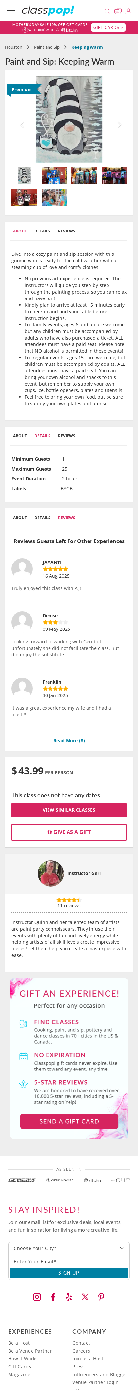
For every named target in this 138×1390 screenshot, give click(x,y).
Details (42, 231)
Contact (81, 1343)
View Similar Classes (69, 810)
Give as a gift (69, 832)
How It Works (23, 1359)
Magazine (19, 1374)
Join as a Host (87, 1359)
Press (78, 1366)
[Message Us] (119, 10)
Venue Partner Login (95, 1382)
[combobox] (69, 1248)
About (20, 231)
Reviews (66, 231)
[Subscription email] (69, 1261)
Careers (81, 1351)
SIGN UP (69, 1272)
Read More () (69, 741)
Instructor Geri (84, 873)
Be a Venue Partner (30, 1351)
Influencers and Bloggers (101, 1374)
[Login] (128, 10)
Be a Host (19, 1343)
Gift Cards (19, 1366)
